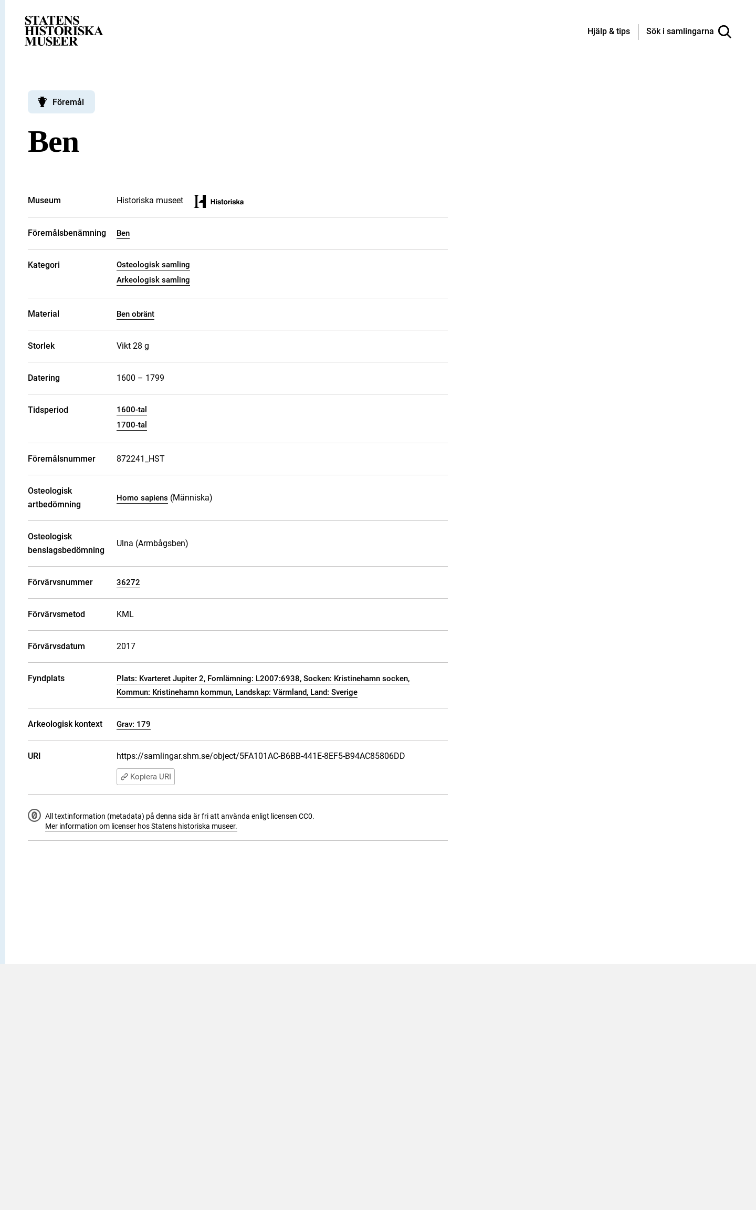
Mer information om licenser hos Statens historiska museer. (141, 826)
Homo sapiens (142, 498)
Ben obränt (135, 314)
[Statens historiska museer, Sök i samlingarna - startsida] (64, 30)
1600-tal (132, 409)
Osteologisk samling (153, 264)
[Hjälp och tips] (608, 32)
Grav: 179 (134, 724)
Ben (123, 233)
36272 (128, 582)
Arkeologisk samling (153, 280)
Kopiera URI (145, 776)
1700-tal (132, 425)
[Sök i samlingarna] (688, 32)
